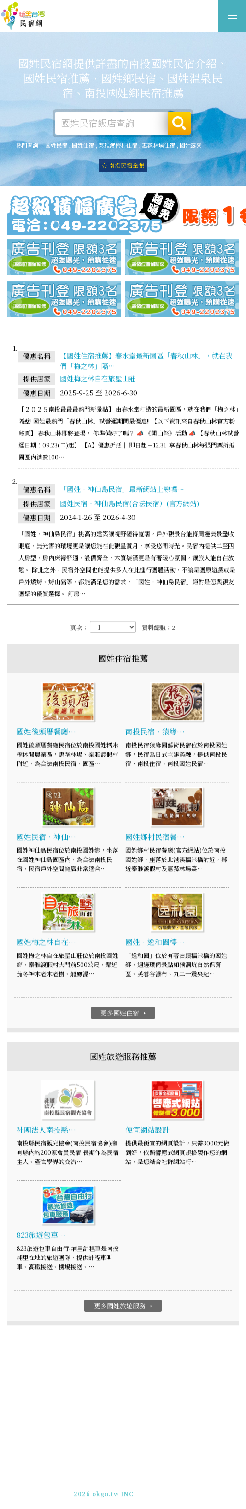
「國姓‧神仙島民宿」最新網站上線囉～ (122, 489)
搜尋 (179, 123)
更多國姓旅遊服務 (124, 1306)
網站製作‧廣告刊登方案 (144, 1477)
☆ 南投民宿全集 (123, 165)
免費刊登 (93, 1477)
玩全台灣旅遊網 (113, 1469)
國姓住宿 (83, 145)
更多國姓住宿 (124, 1013)
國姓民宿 (56, 145)
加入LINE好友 (159, 1486)
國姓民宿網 (23, 16)
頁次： (79, 628)
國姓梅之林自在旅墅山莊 (98, 378)
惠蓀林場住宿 (158, 145)
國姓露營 (191, 145)
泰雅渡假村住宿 (118, 145)
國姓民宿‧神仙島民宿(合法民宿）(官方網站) (129, 503)
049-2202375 (114, 1486)
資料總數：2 (159, 628)
